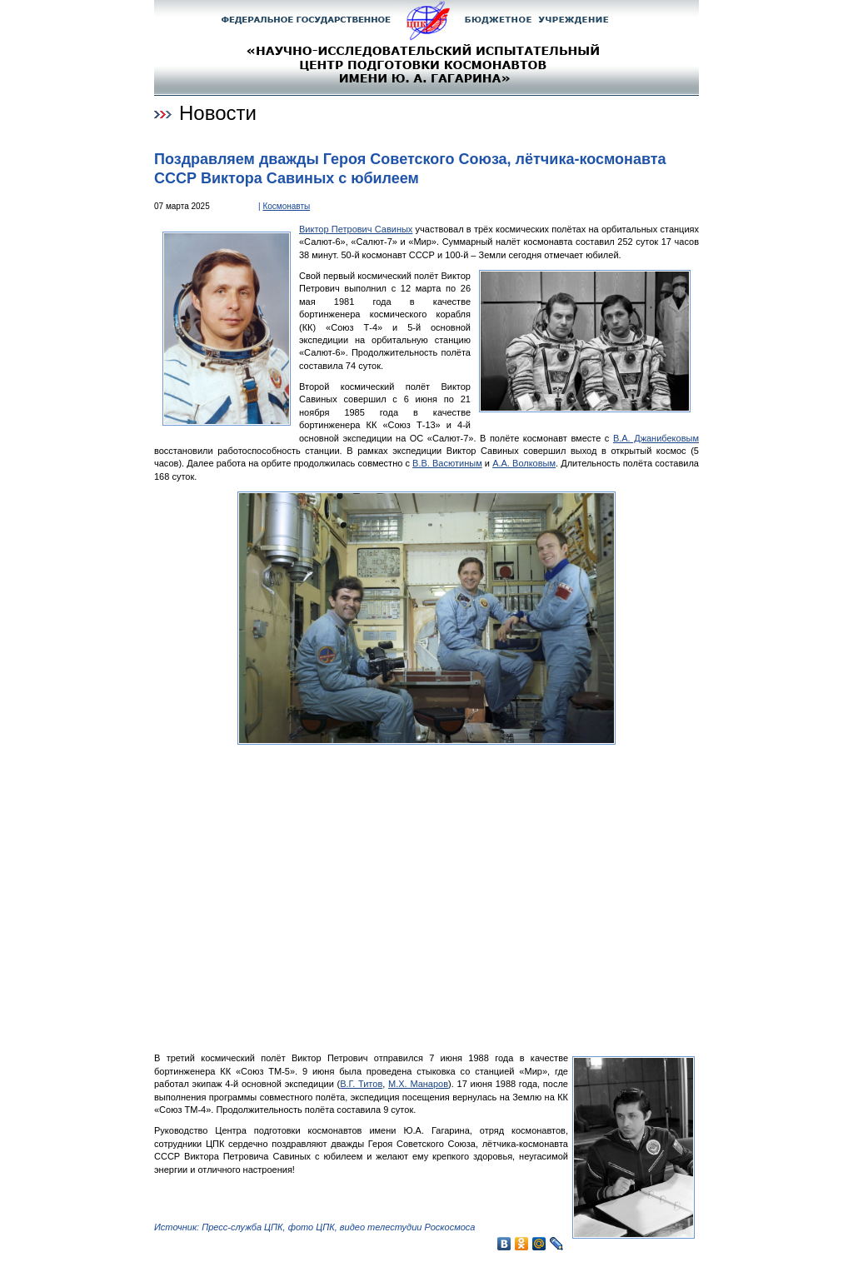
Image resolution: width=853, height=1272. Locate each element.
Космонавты (286, 206)
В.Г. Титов (361, 1084)
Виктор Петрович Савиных (355, 229)
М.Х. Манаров (418, 1084)
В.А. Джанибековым (656, 438)
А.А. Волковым (524, 463)
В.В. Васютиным (447, 463)
